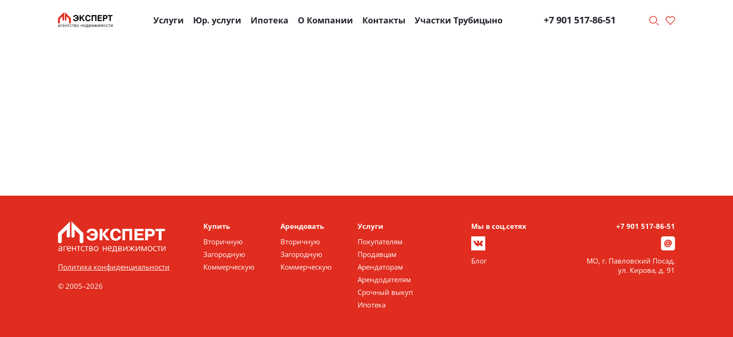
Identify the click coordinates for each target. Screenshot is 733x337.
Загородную (224, 254)
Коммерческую (228, 266)
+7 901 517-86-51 (580, 20)
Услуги (168, 20)
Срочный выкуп (385, 292)
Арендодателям (384, 279)
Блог (479, 260)
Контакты (383, 20)
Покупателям (380, 241)
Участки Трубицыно (459, 20)
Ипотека (269, 20)
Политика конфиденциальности (114, 266)
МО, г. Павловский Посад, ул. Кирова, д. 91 (631, 265)
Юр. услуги (217, 20)
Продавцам (377, 254)
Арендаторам (380, 266)
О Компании (325, 20)
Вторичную (223, 241)
